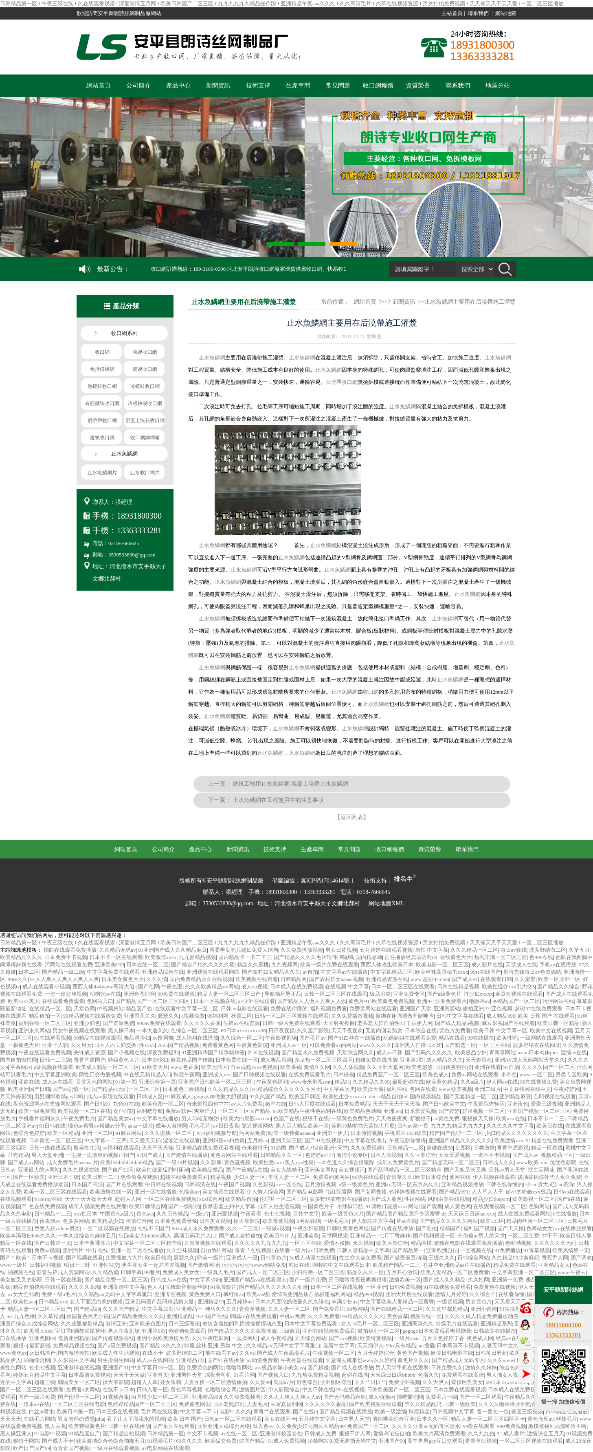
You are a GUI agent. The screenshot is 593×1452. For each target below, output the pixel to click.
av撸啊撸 (162, 1038)
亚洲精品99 (211, 1302)
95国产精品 (252, 1441)
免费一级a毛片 (59, 1294)
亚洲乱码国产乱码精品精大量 (160, 1302)
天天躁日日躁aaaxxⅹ (471, 1214)
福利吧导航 (149, 1111)
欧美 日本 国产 (184, 1419)
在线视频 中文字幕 (347, 986)
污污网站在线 (558, 1001)
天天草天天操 (158, 1148)
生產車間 (298, 85)
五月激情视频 (320, 1184)
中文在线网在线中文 (527, 1089)
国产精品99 (87, 1309)
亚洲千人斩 (55, 1045)
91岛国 (278, 1148)
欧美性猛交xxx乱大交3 (508, 986)
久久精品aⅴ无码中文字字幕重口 (115, 1294)
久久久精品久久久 (228, 1089)
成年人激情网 (171, 1126)
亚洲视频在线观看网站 (213, 972)
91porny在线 (48, 1199)
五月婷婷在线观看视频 (386, 950)
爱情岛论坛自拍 (391, 1433)
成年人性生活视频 (279, 1206)
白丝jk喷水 (41, 1411)
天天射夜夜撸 (339, 1023)
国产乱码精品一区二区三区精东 (404, 1170)
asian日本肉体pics (538, 1052)
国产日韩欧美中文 (444, 1104)
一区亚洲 (376, 1287)
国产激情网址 (203, 1265)
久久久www (500, 1360)
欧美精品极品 (207, 1170)
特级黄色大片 (124, 1060)
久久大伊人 (435, 1382)
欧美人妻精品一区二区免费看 (454, 1272)
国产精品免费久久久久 (137, 1316)
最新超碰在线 (408, 1082)
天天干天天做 (129, 1375)
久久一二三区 (243, 1228)
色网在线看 (423, 1089)
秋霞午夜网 (187, 1074)
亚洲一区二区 (97, 1133)
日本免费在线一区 (236, 1060)
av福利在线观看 (121, 1148)
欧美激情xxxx (161, 957)
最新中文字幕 (339, 1345)
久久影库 (211, 1162)
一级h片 (200, 1214)
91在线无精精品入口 (147, 1074)
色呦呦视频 (518, 1243)
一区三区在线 (494, 1045)
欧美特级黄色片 (86, 1426)
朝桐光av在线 (105, 994)
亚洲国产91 (116, 1367)
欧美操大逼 (370, 1089)
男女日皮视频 (341, 950)
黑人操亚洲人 (16, 1433)
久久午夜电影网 (210, 1338)
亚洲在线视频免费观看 (328, 1331)
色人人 (155, 1287)
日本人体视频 (386, 1155)
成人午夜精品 (276, 1338)
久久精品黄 (105, 1272)
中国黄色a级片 (117, 1214)
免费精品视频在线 (74, 1345)
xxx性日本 (86, 1214)
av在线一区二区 (239, 1433)
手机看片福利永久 (39, 1118)
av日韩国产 (42, 1353)
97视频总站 (110, 1008)
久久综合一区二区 (241, 1038)
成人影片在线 (487, 964)
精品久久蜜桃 (253, 964)
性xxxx (147, 1045)
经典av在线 (509, 1338)
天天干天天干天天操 (396, 1104)
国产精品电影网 (304, 1192)
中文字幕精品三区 (391, 972)
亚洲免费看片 (451, 1001)
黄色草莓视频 (186, 1389)
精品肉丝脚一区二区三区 (535, 1221)
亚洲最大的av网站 (39, 1170)
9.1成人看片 (510, 1433)
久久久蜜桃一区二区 (168, 1133)
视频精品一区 (557, 1155)
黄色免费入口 (205, 1294)
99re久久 (18, 979)
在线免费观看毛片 (309, 1074)
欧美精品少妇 (107, 1221)
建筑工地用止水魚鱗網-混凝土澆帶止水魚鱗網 (291, 784)
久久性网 (478, 1280)
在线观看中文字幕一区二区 (186, 1008)
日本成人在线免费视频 (296, 986)
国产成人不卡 (58, 1441)
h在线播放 (565, 1214)
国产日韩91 (97, 1104)
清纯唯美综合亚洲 (393, 1419)
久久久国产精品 (121, 1309)
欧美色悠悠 (419, 1067)
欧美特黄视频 (376, 1338)
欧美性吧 (507, 1038)
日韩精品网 (293, 979)
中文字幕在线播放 (157, 1118)
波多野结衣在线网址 (536, 1045)
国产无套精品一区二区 (470, 1096)
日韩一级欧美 (460, 1404)
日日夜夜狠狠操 (453, 1067)
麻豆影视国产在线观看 (508, 1023)
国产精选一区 (460, 1045)
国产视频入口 (273, 1375)
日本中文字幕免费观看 (311, 1324)
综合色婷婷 (512, 1367)
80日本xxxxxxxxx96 (243, 1030)
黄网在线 (459, 1177)
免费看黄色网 (218, 1045)
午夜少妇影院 (308, 1228)
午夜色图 (171, 986)
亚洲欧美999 (109, 964)
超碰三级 (44, 1382)
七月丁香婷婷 (395, 1236)
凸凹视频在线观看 (555, 1096)
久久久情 (156, 979)
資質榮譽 (418, 85)
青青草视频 (252, 1309)
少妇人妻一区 (250, 1177)
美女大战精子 (286, 1170)
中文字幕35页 (158, 1309)
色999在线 (541, 957)
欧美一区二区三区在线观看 (55, 1192)
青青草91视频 (481, 1441)
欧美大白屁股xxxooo (247, 1118)
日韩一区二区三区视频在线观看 (292, 1016)
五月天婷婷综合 (375, 1353)
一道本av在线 (34, 1404)
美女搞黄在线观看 (223, 1192)
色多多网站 (76, 1221)
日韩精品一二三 (52, 1214)
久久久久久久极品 (325, 1404)
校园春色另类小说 (87, 1316)
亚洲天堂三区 (286, 1140)
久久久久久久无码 (555, 1243)
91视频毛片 (160, 1441)
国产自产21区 (118, 1170)
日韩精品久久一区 (281, 1155)
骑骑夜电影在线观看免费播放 (468, 1243)
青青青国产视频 (71, 1448)
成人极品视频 (276, 1060)
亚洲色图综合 (139, 994)
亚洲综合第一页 (157, 1082)
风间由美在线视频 (449, 1199)
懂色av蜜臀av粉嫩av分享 (96, 1126)
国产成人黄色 (386, 1199)
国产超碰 (318, 1367)
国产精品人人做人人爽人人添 (311, 1001)
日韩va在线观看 (571, 1192)
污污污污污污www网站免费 (254, 1265)
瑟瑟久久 (168, 1016)
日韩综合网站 (473, 1258)
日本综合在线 (421, 1030)
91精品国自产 (84, 1433)
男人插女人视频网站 (510, 1375)
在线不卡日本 (118, 1389)
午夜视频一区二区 (333, 1353)
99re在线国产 (485, 972)
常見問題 (338, 85)
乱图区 (463, 1148)
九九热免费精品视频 (315, 1375)
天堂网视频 (334, 1236)
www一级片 (13, 1265)
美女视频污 (351, 1170)
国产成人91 (465, 979)
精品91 (342, 1082)
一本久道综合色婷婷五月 (87, 1236)
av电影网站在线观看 (165, 1448)
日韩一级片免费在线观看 (291, 1023)
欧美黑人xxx (38, 1331)
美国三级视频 (527, 1411)
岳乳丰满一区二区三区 (500, 957)
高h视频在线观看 (54, 1067)
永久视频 (363, 1243)
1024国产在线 (211, 1316)
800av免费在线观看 (158, 1023)
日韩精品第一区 (165, 1433)
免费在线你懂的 (288, 1008)
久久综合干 (482, 1294)
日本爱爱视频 (420, 1111)
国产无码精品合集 (344, 1397)
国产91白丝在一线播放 (354, 1038)
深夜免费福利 (163, 1052)
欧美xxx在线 (510, 1118)
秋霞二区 (241, 1016)
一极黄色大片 (24, 1045)
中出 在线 (97, 1250)
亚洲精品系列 (496, 1324)
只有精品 (18, 1155)
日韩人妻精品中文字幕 (363, 1250)
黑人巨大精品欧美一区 (302, 1126)
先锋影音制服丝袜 (186, 1287)
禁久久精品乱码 (422, 1404)
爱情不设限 (337, 1243)
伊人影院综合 (284, 1389)
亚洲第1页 (412, 1060)
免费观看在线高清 (462, 1375)
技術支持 (258, 85)
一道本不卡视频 (491, 1155)
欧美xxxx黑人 (24, 1001)
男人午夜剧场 (124, 1331)
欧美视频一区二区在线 (84, 1111)
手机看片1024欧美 (405, 1133)
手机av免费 (292, 1316)
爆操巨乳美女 (467, 1382)
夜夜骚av (50, 1221)
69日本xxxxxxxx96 (506, 1382)
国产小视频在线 (126, 1052)
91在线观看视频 (52, 1038)
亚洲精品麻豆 (515, 1096)
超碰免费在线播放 (376, 1060)
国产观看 (431, 1206)
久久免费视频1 (367, 1148)
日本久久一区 (432, 1419)
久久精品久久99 (371, 1082)
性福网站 (414, 1199)
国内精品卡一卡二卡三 (244, 957)
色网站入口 (100, 1001)
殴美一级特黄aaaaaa (291, 1133)
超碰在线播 (355, 1375)
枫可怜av (233, 1294)
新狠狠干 (420, 1118)
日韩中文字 (306, 1214)
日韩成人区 (149, 1096)
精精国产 (450, 1228)
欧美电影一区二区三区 (442, 964)
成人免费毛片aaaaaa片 (72, 1162)
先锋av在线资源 (241, 1023)
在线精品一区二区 (50, 1008)
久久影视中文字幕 (74, 1360)
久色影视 (263, 1184)
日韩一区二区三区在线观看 (335, 994)
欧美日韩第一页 (75, 1411)
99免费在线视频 (176, 994)
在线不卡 (152, 1353)
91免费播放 (507, 1250)
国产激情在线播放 (186, 1155)
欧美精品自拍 (241, 1199)
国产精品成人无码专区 (458, 1360)
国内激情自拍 (74, 1353)
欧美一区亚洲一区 (559, 979)
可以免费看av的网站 (333, 1045)
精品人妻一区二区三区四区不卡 (488, 1419)
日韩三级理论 (184, 1324)
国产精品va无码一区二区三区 (126, 1089)
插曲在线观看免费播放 (70, 950)
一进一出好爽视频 (66, 994)
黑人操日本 (121, 1030)
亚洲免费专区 (409, 994)
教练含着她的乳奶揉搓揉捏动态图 (242, 1324)
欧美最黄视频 (278, 1221)
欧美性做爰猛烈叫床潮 (162, 1170)
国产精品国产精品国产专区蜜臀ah (405, 1214)
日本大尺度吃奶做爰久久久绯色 (292, 1302)
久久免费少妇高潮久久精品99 (310, 1426)
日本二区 (29, 972)
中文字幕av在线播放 (344, 972)
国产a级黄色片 (444, 994)
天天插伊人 (370, 1345)
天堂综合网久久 (355, 1052)
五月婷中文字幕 (317, 1419)
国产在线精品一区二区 (396, 1309)
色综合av (189, 1192)
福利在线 (396, 1089)
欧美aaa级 (257, 1294)
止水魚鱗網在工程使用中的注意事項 (278, 800)
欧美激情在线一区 (111, 1192)
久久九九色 (481, 1433)
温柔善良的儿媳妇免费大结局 (243, 950)
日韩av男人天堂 (507, 1170)
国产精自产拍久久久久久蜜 (203, 964)
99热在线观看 (368, 1177)
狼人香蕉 (55, 1426)
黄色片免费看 (455, 1030)
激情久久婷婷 (481, 1367)
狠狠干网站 (26, 1441)
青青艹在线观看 (271, 1411)
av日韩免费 (321, 1250)
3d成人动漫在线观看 (313, 1258)
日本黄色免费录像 (176, 1221)
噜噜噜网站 (239, 1367)
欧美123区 (492, 1221)
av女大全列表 (23, 1294)
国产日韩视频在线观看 (259, 1074)
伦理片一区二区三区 (283, 1199)
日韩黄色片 (273, 1258)
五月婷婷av (239, 1302)
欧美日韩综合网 (147, 1206)
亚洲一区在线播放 (155, 1192)
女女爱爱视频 (454, 1155)
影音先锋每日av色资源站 (532, 972)
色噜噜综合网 (221, 1389)
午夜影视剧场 (281, 1038)
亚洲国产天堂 (415, 1008)
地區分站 (497, 85)
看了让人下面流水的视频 (136, 1419)
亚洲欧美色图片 (147, 1324)
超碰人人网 (128, 1199)
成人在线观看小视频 (46, 986)
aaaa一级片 (140, 1126)
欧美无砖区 (214, 1067)
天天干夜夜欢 (347, 1030)
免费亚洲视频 (404, 1382)
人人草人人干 (487, 1192)
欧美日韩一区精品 (558, 1023)
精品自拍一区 (45, 1016)
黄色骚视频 (237, 1162)
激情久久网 (317, 1067)
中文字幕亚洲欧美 (55, 1074)
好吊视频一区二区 (483, 1111)
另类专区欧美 (571, 1074)
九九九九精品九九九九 (457, 1126)
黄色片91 (358, 1001)
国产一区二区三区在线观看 (32, 1389)
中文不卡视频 (202, 1433)
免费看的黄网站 (331, 1177)
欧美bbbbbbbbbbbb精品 (126, 1162)
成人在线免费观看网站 (524, 1214)
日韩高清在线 (200, 1184)
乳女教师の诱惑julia (81, 1419)
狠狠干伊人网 (355, 1433)
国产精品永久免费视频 (307, 1052)
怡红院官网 (339, 1192)
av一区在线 (289, 1184)
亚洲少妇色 (87, 1023)
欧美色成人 (435, 1074)
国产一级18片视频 (177, 1162)
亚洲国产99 (392, 1441)
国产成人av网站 (26, 1162)
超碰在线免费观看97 (184, 1177)
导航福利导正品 (282, 994)
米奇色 (509, 1074)
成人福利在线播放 (197, 1038)
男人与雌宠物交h (201, 1118)
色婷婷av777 (319, 1155)
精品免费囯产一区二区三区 (388, 1074)
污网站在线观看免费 (68, 964)
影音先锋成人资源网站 (63, 1272)
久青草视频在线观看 (208, 1243)
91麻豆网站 (128, 1133)
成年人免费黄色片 (398, 1162)
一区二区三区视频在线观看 (531, 1441)
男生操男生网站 (115, 1360)
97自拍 (511, 1067)
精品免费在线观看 (514, 1265)
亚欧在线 (29, 1082)
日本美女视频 (215, 1221)
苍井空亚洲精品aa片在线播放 (457, 1265)
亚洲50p (393, 1111)
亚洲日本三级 (63, 1177)
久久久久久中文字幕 (510, 1126)
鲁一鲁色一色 (493, 1411)
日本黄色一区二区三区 (55, 1140)
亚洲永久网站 (34, 1030)
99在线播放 (481, 1038)
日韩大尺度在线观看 (312, 1104)
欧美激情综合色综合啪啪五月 (110, 1441)
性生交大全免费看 (360, 1258)
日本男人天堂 (354, 1419)
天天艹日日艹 (370, 1382)
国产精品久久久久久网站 (448, 1221)
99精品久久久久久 (363, 1316)
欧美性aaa (24, 1302)
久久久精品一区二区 (474, 950)
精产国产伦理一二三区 (455, 1133)
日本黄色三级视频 (184, 1089)
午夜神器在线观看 (302, 1360)
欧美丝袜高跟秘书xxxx (441, 972)
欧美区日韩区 (305, 1096)
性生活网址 (541, 1170)
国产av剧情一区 (71, 1089)
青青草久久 (399, 1177)
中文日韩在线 (318, 1389)
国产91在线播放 (225, 1360)
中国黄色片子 (318, 1206)
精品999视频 (368, 1294)
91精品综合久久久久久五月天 (286, 1089)
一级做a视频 (275, 1228)
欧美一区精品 (63, 1133)
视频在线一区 (426, 1316)
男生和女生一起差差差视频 (153, 1265)
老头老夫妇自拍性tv (380, 1023)
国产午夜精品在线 (247, 1170)
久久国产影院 (313, 1030)
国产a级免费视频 (117, 1345)
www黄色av (13, 1353)
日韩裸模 (343, 1074)
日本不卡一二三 (545, 1118)
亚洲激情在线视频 (79, 1367)
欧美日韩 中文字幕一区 (500, 1030)
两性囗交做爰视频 (100, 1074)
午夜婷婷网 (566, 1089)
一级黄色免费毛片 (352, 1118)
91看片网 (244, 1375)
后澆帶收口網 (342, 382)
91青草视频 (536, 1250)
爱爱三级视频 (546, 1104)
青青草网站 (502, 1052)
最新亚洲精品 (74, 1338)
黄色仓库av (540, 1419)
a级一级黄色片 (356, 1184)
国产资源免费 (118, 1023)
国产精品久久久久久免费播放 (242, 1331)
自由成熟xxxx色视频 (254, 1067)
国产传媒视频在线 (113, 1338)
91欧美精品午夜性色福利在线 (307, 1111)
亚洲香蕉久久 (140, 1016)
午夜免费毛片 (79, 1118)
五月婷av (257, 1140)
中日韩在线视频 (163, 1184)
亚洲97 (425, 1001)
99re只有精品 (401, 1345)
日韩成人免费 (320, 1433)
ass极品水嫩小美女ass (280, 1367)
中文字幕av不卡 (198, 1411)
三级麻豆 (289, 1331)
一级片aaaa (406, 1338)
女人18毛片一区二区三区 (370, 1324)
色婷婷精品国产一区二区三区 (142, 1404)
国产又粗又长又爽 (465, 1170)
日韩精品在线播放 (566, 1411)
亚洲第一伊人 (332, 1133)
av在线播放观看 (573, 1228)
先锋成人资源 (89, 1052)
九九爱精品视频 (197, 957)
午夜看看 (250, 1214)
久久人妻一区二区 (289, 1309)
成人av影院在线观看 (110, 1096)
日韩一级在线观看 (50, 1148)
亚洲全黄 (308, 1236)
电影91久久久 (235, 1411)
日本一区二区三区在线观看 (403, 986)
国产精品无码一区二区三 (451, 1162)
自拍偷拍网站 (216, 1250)
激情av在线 (574, 1052)
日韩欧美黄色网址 (348, 1228)
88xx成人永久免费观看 (197, 1228)
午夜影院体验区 (486, 1104)
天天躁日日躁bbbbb (392, 1375)
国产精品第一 (408, 1250)
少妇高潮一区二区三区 (318, 1272)
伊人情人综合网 (265, 1192)
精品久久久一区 (365, 1272)
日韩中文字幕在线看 (460, 1016)
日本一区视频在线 (214, 1001)
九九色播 (24, 1316)
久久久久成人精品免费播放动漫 (481, 1316)
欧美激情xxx (509, 1140)
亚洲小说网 (483, 1309)
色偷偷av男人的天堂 (481, 1236)
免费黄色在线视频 (494, 1287)
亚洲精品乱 (180, 1316)
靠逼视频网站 (257, 1126)
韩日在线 (299, 1265)
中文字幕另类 (339, 1089)
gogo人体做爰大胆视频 (220, 1096)
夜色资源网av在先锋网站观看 (47, 1104)
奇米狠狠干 (255, 1148)
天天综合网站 (310, 1338)
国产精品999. (454, 1192)
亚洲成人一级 (242, 1258)
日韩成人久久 (498, 1162)
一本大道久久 (152, 1030)
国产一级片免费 (307, 1280)
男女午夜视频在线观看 (79, 1030)
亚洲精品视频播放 (462, 1184)
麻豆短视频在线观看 (519, 994)
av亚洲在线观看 (256, 1001)
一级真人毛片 (218, 1272)
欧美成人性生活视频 (116, 1353)
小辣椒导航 (350, 1206)
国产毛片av (312, 1038)
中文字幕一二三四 (105, 1140)
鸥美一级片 (210, 1258)
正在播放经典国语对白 (410, 957)
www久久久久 (375, 1045)
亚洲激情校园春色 (281, 1433)
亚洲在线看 (487, 1067)
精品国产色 (139, 1008)
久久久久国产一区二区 (548, 1067)
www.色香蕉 (185, 1067)
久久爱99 (260, 1382)
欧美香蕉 (290, 1067)
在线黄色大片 (456, 957)
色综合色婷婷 (29, 1133)
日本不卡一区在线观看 (116, 957)
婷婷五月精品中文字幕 (39, 1375)
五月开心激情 (402, 1272)
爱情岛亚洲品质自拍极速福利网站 (311, 1294)
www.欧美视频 (455, 1089)
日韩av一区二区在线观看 (233, 1419)
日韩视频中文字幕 (453, 1411)
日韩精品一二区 (405, 1148)
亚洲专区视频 (171, 1294)
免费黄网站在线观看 (373, 1008)
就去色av (263, 1426)
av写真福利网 (286, 1404)
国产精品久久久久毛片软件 (305, 957)
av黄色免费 (446, 1118)
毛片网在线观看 (159, 1411)
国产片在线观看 (124, 1184)
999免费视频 (511, 1426)
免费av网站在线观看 (475, 1074)
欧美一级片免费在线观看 (329, 964)
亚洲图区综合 (336, 1382)
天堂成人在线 (521, 964)
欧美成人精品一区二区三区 (107, 1067)
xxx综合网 (211, 1199)
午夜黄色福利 (272, 1082)
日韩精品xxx (53, 1302)
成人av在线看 (57, 1082)
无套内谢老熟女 (383, 1030)
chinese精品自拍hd (386, 1096)
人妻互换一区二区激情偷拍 (215, 1382)
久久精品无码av (117, 950)
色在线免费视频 (47, 1206)
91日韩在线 (52, 1126)
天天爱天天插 (145, 1140)
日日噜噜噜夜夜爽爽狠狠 (358, 1280)
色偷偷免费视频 (139, 1177)
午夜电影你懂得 (407, 1140)
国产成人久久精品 (444, 1280)
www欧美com (532, 1162)
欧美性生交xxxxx (343, 1096)
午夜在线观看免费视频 (44, 1052)
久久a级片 (472, 1082)
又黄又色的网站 (94, 1082)
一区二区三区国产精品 (243, 1111)
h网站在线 (308, 1221)
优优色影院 (563, 1162)
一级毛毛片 (336, 1221)
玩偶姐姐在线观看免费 (409, 1038)
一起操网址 (244, 1338)
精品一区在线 (547, 1148)
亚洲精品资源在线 (387, 979)
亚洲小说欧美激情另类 (162, 1338)
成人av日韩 (389, 1052)
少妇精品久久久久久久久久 (516, 1133)
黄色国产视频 (412, 1353)
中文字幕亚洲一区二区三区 (523, 1272)
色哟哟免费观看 (186, 1331)
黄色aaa (145, 1214)
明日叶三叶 (77, 1265)
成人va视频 (254, 986)
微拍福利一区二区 (379, 1331)
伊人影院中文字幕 (372, 1221)
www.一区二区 (536, 1074)
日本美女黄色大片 (122, 979)
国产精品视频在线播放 (345, 1411)
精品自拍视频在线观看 (39, 1287)
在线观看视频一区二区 (499, 1206)
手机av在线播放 (558, 964)
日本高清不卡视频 (458, 1345)
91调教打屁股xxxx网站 (392, 1206)
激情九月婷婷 (451, 1294)
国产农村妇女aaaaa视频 (336, 979)
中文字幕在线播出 (365, 1140)
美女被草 (397, 1316)
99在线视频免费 (538, 1082)
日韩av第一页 (412, 1126)
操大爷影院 (246, 1221)
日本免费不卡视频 (66, 957)
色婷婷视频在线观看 (413, 1192)
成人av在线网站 (154, 1360)
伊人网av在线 (502, 1082)
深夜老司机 (218, 1375)
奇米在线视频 (263, 1052)
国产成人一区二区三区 (262, 1272)
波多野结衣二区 (547, 950)
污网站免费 (252, 1133)
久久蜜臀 (525, 979)
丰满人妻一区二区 (289, 1177)
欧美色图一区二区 (163, 1104)
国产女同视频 (371, 1192)
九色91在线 (126, 1104)
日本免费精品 (354, 1104)
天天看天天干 (510, 1302)
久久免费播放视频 (302, 950)
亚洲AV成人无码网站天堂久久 (529, 1060)
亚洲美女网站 (320, 1170)
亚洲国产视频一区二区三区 (539, 1111)
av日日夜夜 (226, 1126)
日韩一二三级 (55, 1060)
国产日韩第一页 (52, 1243)
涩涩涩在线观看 (181, 1140)
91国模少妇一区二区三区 (160, 1397)
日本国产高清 (87, 1184)
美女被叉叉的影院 (21, 1280)
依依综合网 (139, 1221)
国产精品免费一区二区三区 (116, 1280)
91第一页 (125, 1082)
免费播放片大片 (124, 1258)
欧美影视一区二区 (533, 1199)
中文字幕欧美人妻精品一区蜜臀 (397, 1302)
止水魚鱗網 (212, 358)
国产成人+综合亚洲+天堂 (318, 1148)
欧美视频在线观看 (256, 979)
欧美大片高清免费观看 (439, 1433)
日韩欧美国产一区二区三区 (398, 1389)
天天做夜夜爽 (391, 1118)
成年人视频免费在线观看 (97, 1206)
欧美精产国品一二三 (396, 1265)
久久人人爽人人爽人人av (292, 1397)
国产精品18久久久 (160, 1345)
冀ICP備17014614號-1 (327, 881)
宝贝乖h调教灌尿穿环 (80, 1331)
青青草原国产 (89, 1060)
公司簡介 (138, 85)
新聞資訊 (218, 85)
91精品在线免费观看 (549, 1140)
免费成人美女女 (181, 1272)
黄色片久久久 (413, 1360)
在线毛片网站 (39, 1419)
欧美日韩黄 (158, 1258)
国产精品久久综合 (558, 986)
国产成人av (525, 1155)
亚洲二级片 (487, 1089)
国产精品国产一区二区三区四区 (153, 1001)
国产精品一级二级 (63, 972)
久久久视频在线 (80, 1170)
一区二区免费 (523, 1236)
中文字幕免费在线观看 (113, 972)
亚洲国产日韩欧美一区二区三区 (215, 1082)
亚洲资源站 (447, 1008)
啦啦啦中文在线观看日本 (341, 1265)
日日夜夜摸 (281, 1030)
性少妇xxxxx (478, 994)
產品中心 (178, 85)
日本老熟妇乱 (229, 1404)
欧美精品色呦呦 (362, 1111)
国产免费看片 (329, 1309)
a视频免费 (193, 1016)
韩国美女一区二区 (79, 1382)
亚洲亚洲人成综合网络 (223, 1426)
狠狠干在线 (315, 1118)
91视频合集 (116, 1397)
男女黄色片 (479, 1302)
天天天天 (10, 1419)
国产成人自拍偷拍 (240, 1236)
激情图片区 (252, 1389)
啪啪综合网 (37, 1360)
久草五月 (579, 950)
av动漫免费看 (262, 1360)
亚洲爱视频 (224, 1214)
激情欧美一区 (405, 1280)
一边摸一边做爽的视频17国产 (100, 1155)
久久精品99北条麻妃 (515, 1258)
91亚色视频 (499, 1008)
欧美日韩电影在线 (452, 1353)
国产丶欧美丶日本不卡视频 (32, 1258)
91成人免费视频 (286, 1441)
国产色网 (148, 986)
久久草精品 (50, 1316)
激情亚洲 (116, 1324)
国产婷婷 (449, 1111)
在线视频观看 (16, 1199)
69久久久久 (189, 1441)
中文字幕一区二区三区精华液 (147, 1243)
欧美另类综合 (392, 1243)
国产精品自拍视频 (124, 1433)
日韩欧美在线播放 (495, 1331)
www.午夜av (572, 1272)
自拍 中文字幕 (431, 950)
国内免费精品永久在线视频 (201, 979)
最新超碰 (40, 1345)
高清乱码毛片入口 (195, 1236)
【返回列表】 (352, 817)
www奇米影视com (311, 1082)
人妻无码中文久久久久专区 (513, 1345)
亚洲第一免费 (507, 1280)
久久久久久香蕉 (202, 1023)
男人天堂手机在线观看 (402, 1367)
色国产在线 (286, 1118)
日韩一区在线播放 (129, 1426)
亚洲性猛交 (106, 1265)
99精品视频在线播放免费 (92, 1016)
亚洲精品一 (363, 1236)
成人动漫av (381, 1397)
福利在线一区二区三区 (44, 1023)
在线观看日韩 (496, 979)
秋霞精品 (419, 1411)
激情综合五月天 (545, 1433)
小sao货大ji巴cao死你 (550, 1184)
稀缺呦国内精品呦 (361, 957)
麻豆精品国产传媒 (192, 1060)
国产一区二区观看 (480, 1397)
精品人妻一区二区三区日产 (229, 994)
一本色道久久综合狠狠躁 (345, 1162)
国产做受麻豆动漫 (405, 1258)
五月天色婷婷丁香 (443, 1338)
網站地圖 (505, 13)
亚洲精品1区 (190, 1360)
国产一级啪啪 (184, 1206)
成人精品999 (501, 1016)
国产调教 (581, 1258)
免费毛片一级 (441, 1397)
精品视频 (220, 1177)
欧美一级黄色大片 (343, 1214)
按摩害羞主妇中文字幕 (228, 1206)
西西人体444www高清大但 (104, 986)
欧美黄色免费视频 (393, 1001)
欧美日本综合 (431, 1177)
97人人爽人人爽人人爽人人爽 (64, 979)
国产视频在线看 (84, 1258)
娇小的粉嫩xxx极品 (528, 1192)
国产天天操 (510, 1228)
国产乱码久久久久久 (428, 1052)
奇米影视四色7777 (208, 1104)
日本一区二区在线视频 (336, 1287)
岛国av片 (283, 1382)
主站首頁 (452, 13)
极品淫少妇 (137, 1038)
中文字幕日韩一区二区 (157, 1367)
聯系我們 (478, 13)
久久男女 (81, 1045)
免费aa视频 (47, 1250)
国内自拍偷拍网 (18, 1060)
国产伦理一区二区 (79, 1397)
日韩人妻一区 (152, 1389)
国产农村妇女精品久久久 (271, 972)
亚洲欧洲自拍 (442, 1250)
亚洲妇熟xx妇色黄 (223, 1140)
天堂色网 (84, 1008)
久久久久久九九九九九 (260, 1243)
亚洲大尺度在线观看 (409, 1294)
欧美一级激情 (390, 1411)
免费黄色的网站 (205, 1367)
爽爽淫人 (204, 1111)
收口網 (371, 692)
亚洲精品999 (206, 1397)
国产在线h (305, 1411)
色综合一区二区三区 (194, 1030)
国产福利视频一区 (434, 1236)
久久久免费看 (324, 1316)
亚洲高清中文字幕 (124, 1287)
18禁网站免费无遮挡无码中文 (341, 1441)
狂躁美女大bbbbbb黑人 (145, 1236)
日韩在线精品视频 (458, 986)
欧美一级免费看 (36, 1111)
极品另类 (380, 994)
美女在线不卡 (280, 1419)
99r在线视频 (350, 1389)
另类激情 (484, 1148)
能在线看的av (221, 1353)
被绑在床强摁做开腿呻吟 (405, 1016)
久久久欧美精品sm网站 (212, 986)
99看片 (152, 1272)
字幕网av (20, 1067)
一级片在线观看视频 (116, 1448)
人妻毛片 (257, 1404)
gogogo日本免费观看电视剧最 (436, 1331)
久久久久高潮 (84, 1287)
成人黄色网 (457, 1206)
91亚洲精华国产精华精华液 (213, 1052)
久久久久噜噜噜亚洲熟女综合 (512, 1404)
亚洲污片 (72, 1250)
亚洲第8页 (154, 1331)
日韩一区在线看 (63, 1280)
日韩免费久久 (447, 1367)
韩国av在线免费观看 (253, 1316)
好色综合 (307, 1382)
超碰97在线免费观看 (538, 1008)
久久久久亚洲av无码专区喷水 (426, 1426)
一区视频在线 (476, 1250)
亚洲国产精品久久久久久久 (460, 1140)
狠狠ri (20, 1345)
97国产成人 (149, 1155)
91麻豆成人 (178, 1096)
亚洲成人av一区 (288, 1045)
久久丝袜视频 (182, 1250)
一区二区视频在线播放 (108, 1228)
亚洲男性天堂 (186, 1375)
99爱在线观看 (478, 1426)
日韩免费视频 (405, 1287)
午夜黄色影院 (252, 1045)
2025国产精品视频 (178, 1045)
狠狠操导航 (512, 1309)
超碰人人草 (144, 1382)
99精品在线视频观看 (97, 1038)
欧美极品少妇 (471, 1052)
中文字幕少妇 (205, 1280)
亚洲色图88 (42, 1338)
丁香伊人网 (419, 1023)
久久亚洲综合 (420, 1155)
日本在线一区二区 (147, 964)
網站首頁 (98, 85)
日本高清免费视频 (89, 1375)
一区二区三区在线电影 (78, 1404)
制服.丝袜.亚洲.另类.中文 (214, 1345)
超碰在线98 (439, 1148)
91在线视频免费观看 (447, 1287)
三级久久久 (441, 1258)
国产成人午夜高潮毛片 (283, 1353)
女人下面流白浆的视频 (96, 1302)
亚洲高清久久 (417, 1324)
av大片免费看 (246, 1104)
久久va (247, 1353)
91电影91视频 (50, 1433)
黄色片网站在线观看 (234, 1155)
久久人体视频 (348, 1067)
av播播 (426, 1345)
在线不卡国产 (153, 1228)
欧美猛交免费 (221, 1441)
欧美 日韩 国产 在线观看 (546, 1016)
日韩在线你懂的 (504, 1184)
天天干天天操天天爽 (88, 1199)
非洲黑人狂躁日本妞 (418, 1045)
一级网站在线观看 (541, 1038)
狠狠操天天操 (478, 1118)
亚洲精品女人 (554, 1265)
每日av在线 (514, 950)
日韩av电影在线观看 (244, 1008)
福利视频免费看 (328, 1008)
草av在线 (406, 1221)
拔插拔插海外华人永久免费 (549, 1177)
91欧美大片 (155, 1067)
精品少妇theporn (491, 1199)
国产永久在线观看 (173, 1426)
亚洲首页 (157, 1375)
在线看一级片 (290, 1250)
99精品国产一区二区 (516, 1001)
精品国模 (421, 1243)
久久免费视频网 (242, 1397)
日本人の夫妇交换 (115, 1045)
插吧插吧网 (410, 1397)
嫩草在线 (275, 1104)
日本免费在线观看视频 (459, 1389)
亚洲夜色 (517, 1104)
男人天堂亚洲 (47, 1155)
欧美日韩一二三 (100, 1177)
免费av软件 (178, 1111)
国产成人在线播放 (352, 1367)
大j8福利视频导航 (216, 1133)
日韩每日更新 (491, 1353)
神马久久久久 (221, 1309)
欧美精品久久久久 (21, 957)
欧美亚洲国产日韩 (29, 1089)
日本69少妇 (155, 1060)
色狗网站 (539, 1206)
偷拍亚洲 (473, 1008)
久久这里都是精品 (447, 1309)
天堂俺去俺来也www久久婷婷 (360, 1360)
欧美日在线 (549, 1126)
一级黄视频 (450, 1302)
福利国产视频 (479, 1228)
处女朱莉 (170, 1382)
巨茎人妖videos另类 (57, 1228)
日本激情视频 (366, 1133)
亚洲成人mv (216, 1074)
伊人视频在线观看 (494, 1177)
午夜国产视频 (234, 1184)
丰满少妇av (345, 1302)
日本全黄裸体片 (92, 1243)
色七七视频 (277, 1214)
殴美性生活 (87, 1148)
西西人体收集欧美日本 (386, 964)
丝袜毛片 (566, 1419)
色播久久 (428, 1375)
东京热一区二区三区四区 (323, 1060)
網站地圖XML (386, 903)
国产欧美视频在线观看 (375, 1404)
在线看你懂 (511, 1294)
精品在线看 (452, 1038)
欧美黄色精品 (442, 1082)
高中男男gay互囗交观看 (435, 1441)
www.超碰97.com (430, 979)
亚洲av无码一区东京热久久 (407, 1184)
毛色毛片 (200, 1126)
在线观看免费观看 (63, 1001)
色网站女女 (539, 1228)
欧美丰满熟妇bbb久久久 (28, 1236)
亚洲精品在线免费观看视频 (207, 1148)
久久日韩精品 (172, 1214)
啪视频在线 (21, 1272)
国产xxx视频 (343, 1338)
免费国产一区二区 (368, 1426)
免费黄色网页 (195, 1404)
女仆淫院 (123, 1111)
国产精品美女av (115, 1118)
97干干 (550, 1236)
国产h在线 (569, 1199)
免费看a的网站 (83, 1389)
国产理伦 (426, 1228)
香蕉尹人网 (555, 1258)
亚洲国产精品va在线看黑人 (255, 1280)
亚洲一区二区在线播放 (137, 1250)
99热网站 (357, 1309)
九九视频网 (284, 964)
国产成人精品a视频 (457, 1023)
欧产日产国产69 (31, 1448)
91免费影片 (223, 1287)
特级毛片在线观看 (457, 1324)
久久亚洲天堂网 (385, 1067)
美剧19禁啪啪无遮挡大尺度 (363, 1126)
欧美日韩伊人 (279, 1236)
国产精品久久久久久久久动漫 (273, 1287)
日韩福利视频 (45, 1265)
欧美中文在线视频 (551, 1030)
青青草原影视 (513, 1148)
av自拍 (310, 972)
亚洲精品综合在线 (163, 972)
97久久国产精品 (267, 1096)
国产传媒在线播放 (392, 1228)
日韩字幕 (131, 1272)
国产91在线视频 (323, 1140)
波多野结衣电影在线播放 (339, 1199)
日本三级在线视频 (117, 1411)
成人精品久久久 (444, 1060)
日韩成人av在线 (168, 1280)
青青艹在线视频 (253, 1250)
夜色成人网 (480, 1338)
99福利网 (217, 1016)
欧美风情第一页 (570, 1250)
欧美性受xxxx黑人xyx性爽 (283, 1162)
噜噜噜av (479, 1001)
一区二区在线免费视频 (170, 1199)
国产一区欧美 (29, 1177)
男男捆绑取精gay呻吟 (59, 1096)
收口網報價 (378, 85)
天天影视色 (479, 1060)
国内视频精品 (425, 1096)
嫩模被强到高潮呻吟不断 (557, 1426)
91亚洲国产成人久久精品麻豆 (172, 950)
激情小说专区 (352, 1155)
